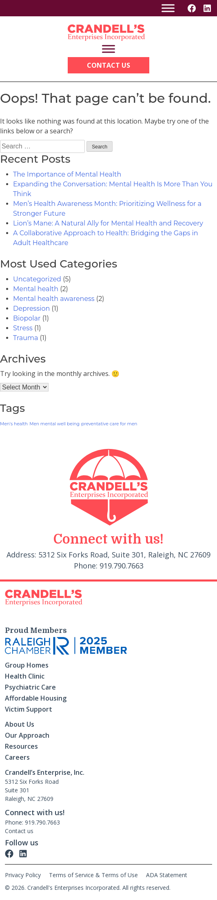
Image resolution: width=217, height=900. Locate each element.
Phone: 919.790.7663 (32, 822)
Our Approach (27, 735)
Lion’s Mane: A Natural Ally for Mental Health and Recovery (108, 223)
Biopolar (26, 318)
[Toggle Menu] (168, 8)
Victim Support (28, 709)
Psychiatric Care (30, 687)
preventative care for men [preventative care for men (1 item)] (109, 424)
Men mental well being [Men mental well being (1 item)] (54, 424)
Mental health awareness (54, 299)
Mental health (35, 289)
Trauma (25, 338)
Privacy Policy (23, 875)
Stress (23, 328)
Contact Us (108, 65)
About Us (19, 724)
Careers (17, 757)
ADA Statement (166, 875)
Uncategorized (37, 279)
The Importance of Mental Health (67, 174)
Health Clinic (24, 676)
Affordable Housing (35, 698)
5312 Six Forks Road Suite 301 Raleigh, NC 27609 (32, 790)
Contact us (19, 831)
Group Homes (27, 665)
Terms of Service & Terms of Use (93, 875)
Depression (31, 308)
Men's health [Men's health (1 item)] (14, 424)
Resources (21, 746)
